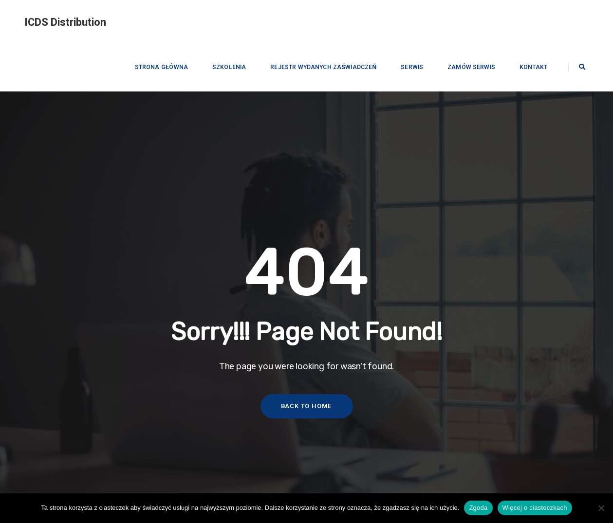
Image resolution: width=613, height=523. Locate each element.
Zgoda (478, 507)
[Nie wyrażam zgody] (601, 508)
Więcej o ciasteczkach (534, 507)
